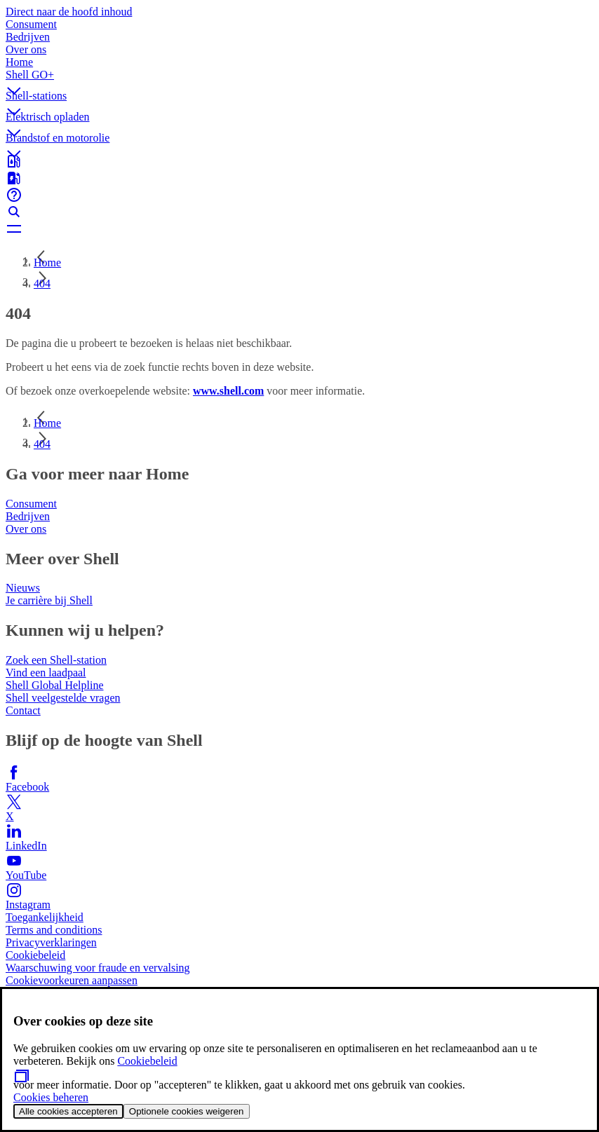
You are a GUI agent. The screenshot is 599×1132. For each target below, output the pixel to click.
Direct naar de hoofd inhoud (69, 12)
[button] (299, 79)
